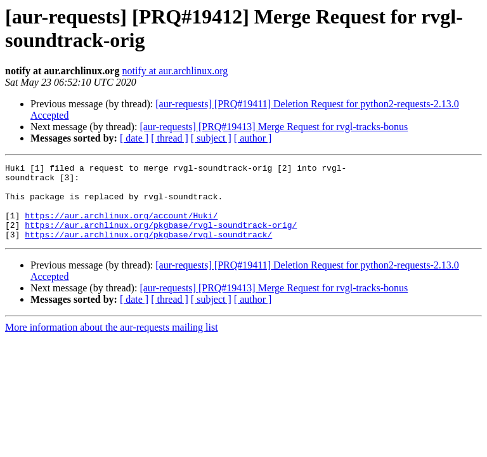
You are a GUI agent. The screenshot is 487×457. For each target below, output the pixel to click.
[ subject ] (211, 138)
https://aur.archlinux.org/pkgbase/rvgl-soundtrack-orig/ (161, 238)
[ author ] (253, 138)
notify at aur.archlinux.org (175, 70)
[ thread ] (169, 138)
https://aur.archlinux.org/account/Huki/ (121, 226)
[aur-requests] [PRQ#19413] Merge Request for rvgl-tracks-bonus (274, 126)
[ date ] (134, 138)
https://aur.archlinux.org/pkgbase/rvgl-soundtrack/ (148, 249)
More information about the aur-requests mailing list (111, 342)
